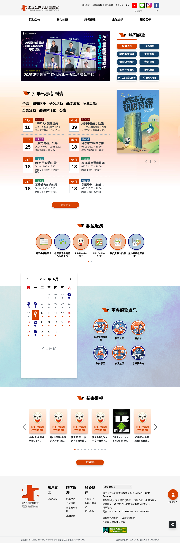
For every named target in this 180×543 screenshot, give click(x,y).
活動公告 (34, 19)
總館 (128, 500)
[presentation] (25, 56)
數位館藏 (62, 19)
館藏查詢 (127, 46)
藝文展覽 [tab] (73, 103)
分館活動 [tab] (29, 110)
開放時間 (109, 5)
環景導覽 (107, 507)
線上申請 (70, 499)
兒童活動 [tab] (90, 103)
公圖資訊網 (149, 77)
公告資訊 (52, 499)
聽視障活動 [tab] (47, 110)
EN (127, 5)
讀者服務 (90, 19)
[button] (88, 261)
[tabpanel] (65, 163)
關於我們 (145, 19)
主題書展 (149, 54)
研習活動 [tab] (56, 103)
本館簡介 (89, 499)
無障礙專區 (97, 5)
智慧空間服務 (127, 70)
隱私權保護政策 (110, 518)
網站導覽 (86, 5)
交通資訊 (119, 500)
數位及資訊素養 (127, 77)
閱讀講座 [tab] (39, 103)
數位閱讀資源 (127, 54)
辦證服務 (149, 62)
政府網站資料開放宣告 (114, 522)
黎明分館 (138, 500)
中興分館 (149, 500)
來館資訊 (117, 19)
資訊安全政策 (128, 518)
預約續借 (149, 46)
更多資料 (90, 462)
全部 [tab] (25, 103)
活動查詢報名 (127, 62)
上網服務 (70, 515)
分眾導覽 (70, 503)
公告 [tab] (62, 110)
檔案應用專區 (71, 509)
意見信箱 (119, 5)
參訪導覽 (149, 70)
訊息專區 (53, 490)
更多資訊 (65, 205)
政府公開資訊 (90, 505)
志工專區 (89, 511)
